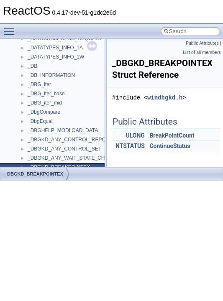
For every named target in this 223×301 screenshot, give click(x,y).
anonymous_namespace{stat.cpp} (65, 76)
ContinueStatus (169, 146)
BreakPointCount (171, 135)
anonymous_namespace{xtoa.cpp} (66, 113)
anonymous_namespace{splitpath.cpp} (71, 67)
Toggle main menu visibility (11, 28)
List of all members (202, 52)
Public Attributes (202, 43)
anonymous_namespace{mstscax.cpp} (70, 39)
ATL (32, 122)
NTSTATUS (130, 146)
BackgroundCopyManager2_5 (61, 150)
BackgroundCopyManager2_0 (61, 140)
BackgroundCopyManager (57, 131)
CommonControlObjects (54, 159)
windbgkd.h (164, 98)
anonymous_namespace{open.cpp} (67, 48)
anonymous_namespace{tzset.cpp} (67, 94)
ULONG (135, 135)
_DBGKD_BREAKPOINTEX (34, 173)
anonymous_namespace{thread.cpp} (68, 85)
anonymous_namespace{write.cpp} (67, 104)
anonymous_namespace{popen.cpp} (68, 58)
